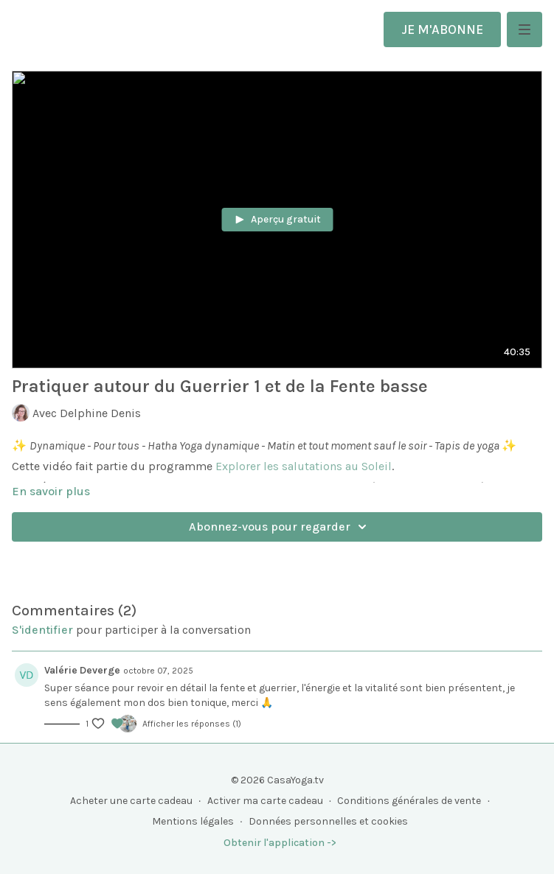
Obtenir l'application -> (280, 842)
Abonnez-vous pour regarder (280, 527)
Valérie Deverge (82, 670)
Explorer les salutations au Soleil (303, 466)
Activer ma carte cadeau (265, 800)
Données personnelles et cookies (328, 821)
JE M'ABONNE (442, 29)
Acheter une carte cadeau (131, 800)
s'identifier (42, 630)
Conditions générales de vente (409, 800)
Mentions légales (193, 821)
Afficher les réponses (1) (191, 724)
